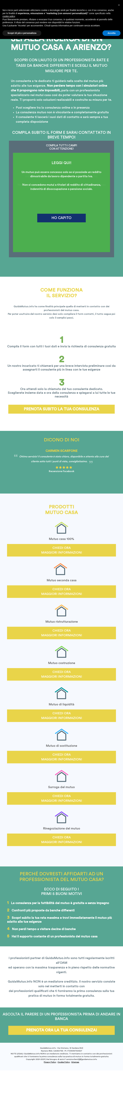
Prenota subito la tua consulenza (61, 409)
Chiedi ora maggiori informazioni (61, 550)
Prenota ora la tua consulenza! (61, 1030)
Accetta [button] (111, 1087)
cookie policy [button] (9, 1070)
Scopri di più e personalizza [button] (22, 1087)
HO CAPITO (61, 218)
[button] (118, 1059)
